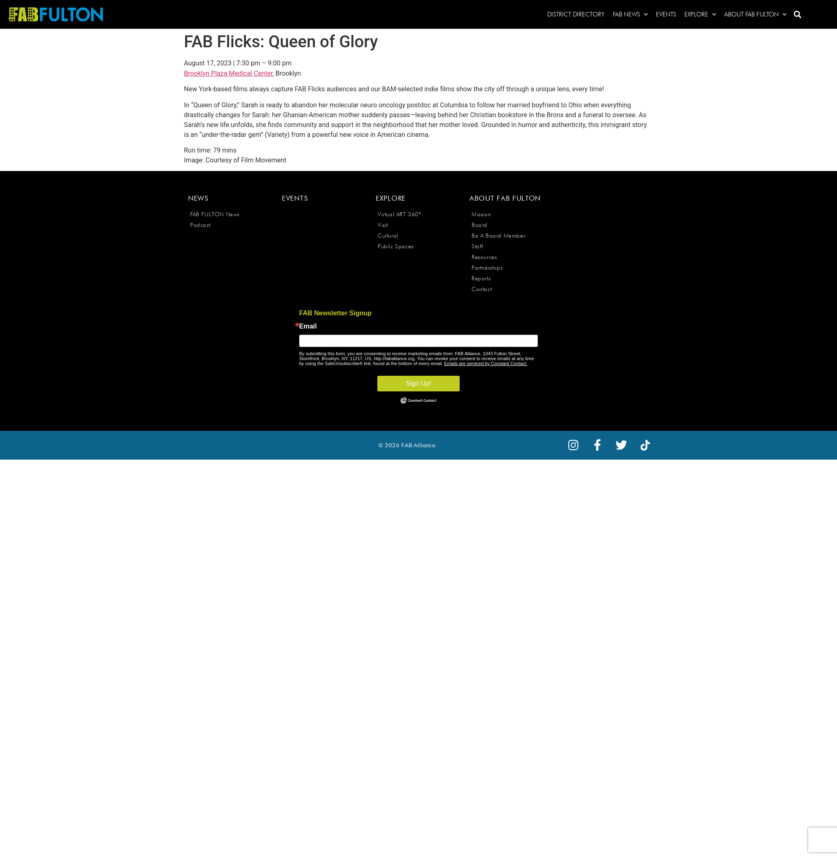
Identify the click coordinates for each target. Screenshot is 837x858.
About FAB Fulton (755, 14)
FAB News (630, 14)
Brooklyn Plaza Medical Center (228, 73)
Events (666, 14)
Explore (700, 14)
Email (308, 326)
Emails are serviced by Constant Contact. (485, 363)
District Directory (575, 14)
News (198, 198)
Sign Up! (418, 383)
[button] (797, 14)
